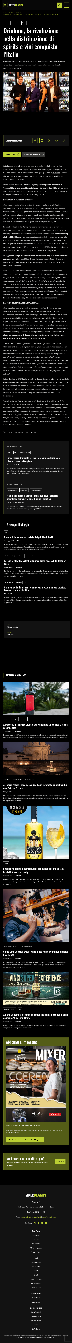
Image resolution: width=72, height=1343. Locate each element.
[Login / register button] (59, 5)
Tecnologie (36, 1266)
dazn (20, 1009)
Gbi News (36, 1298)
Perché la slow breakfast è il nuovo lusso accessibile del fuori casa (35, 562)
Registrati (60, 1161)
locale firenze (9, 582)
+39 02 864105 (39, 1212)
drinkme (29, 23)
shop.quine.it (36, 1217)
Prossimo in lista (14, 485)
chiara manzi (24, 490)
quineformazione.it (49, 1217)
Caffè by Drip (36, 1287)
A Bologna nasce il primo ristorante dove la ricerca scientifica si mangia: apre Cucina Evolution (32, 497)
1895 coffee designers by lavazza (14, 556)
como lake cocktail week (11, 946)
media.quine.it (26, 1217)
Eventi (36, 1275)
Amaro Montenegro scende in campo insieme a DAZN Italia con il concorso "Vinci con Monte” (36, 1016)
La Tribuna (36, 1329)
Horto (33, 556)
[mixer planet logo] (36, 1195)
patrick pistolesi (17, 779)
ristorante (19, 582)
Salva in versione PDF (34, 154)
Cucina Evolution (12, 490)
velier (5, 719)
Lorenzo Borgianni (24, 452)
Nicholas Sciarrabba (26, 946)
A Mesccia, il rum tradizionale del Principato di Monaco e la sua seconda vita (35, 726)
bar (23, 23)
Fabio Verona (20, 541)
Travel (36, 1271)
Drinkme (56, 173)
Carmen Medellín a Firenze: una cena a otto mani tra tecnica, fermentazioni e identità (35, 589)
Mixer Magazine (36, 1248)
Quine (36, 1325)
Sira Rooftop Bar (29, 779)
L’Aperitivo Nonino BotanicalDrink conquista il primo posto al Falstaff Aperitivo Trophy (34, 870)
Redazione (22, 465)
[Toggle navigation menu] (5, 5)
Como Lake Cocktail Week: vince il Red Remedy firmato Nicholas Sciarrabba (35, 953)
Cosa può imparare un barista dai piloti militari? (28, 537)
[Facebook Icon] (38, 1223)
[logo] (16, 5)
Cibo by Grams (36, 1279)
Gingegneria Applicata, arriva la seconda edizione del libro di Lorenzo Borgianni (33, 459)
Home (5, 12)
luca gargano (14, 719)
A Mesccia (24, 719)
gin (15, 452)
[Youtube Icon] (46, 1223)
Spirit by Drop (14, 12)
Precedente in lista (15, 446)
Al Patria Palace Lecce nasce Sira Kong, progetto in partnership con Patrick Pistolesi (35, 786)
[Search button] (66, 5)
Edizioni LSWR (36, 1316)
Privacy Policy (36, 1252)
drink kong (7, 779)
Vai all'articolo (14, 1140)
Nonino (6, 863)
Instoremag (36, 1302)
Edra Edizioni (36, 1312)
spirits (9, 452)
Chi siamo (36, 1235)
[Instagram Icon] (35, 1223)
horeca (6, 23)
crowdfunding (15, 23)
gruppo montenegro (9, 1009)
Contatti (36, 1239)
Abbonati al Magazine (33, 1140)
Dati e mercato (36, 1262)
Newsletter (36, 1244)
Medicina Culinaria (36, 490)
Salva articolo (12, 154)
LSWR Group (36, 1320)
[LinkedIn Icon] (42, 1223)
